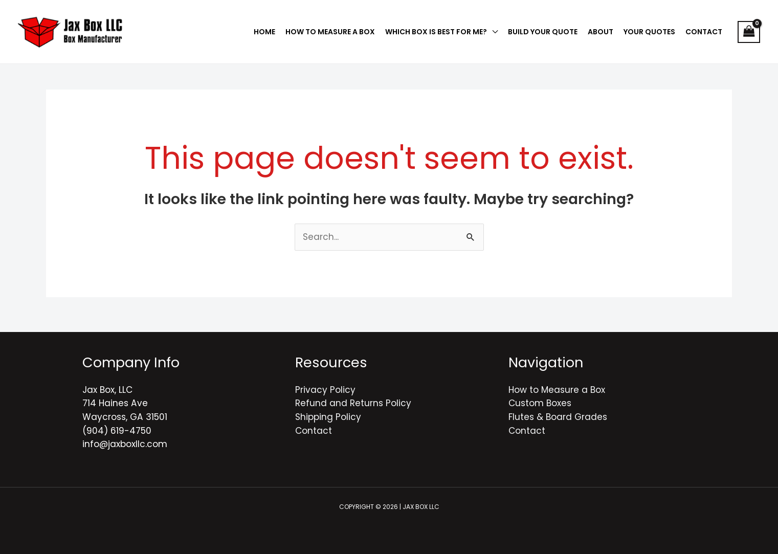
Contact (313, 431)
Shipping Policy (328, 417)
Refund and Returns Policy (353, 403)
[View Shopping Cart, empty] (749, 32)
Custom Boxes (539, 403)
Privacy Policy (325, 390)
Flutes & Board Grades (557, 417)
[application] (492, 32)
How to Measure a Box (556, 390)
